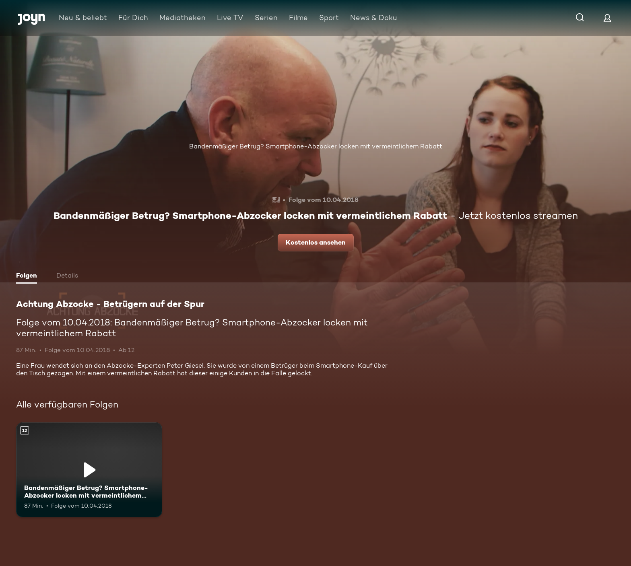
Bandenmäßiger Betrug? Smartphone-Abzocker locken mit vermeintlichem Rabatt (315, 146)
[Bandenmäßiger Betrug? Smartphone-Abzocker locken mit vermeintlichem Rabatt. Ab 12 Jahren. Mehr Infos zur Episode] (89, 469)
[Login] (607, 18)
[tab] (28, 276)
